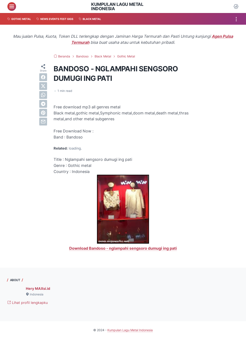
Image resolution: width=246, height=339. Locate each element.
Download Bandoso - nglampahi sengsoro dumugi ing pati (123, 248)
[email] (43, 121)
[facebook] (43, 77)
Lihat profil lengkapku (27, 302)
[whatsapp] (43, 95)
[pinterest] (43, 113)
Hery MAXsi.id (38, 288)
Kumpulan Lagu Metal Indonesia (117, 6)
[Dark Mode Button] (236, 6)
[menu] (11, 6)
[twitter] (43, 86)
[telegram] (43, 104)
